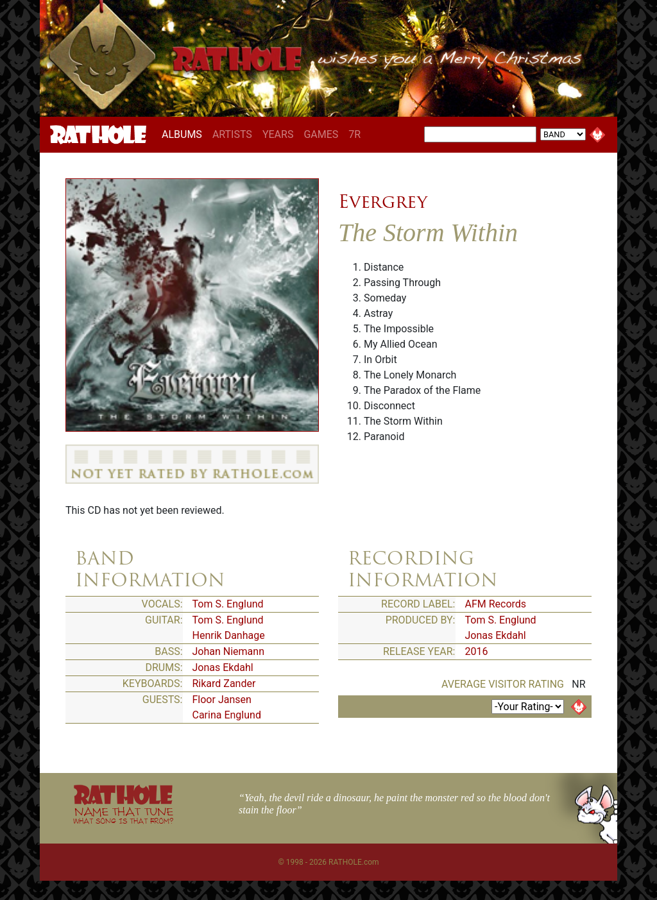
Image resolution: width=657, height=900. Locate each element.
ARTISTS (232, 134)
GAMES (320, 134)
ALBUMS (184, 134)
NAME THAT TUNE (123, 815)
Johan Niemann (228, 651)
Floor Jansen (222, 699)
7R (354, 134)
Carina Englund (226, 715)
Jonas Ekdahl (222, 667)
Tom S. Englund (228, 604)
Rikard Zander (224, 683)
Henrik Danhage (228, 635)
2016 (476, 651)
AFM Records (496, 604)
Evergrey (382, 201)
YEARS (278, 134)
